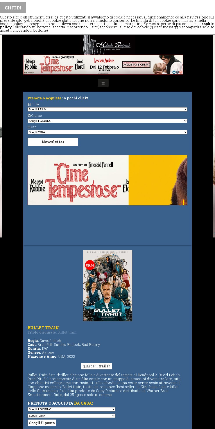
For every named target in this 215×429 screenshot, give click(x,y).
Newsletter (53, 141)
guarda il (96, 366)
